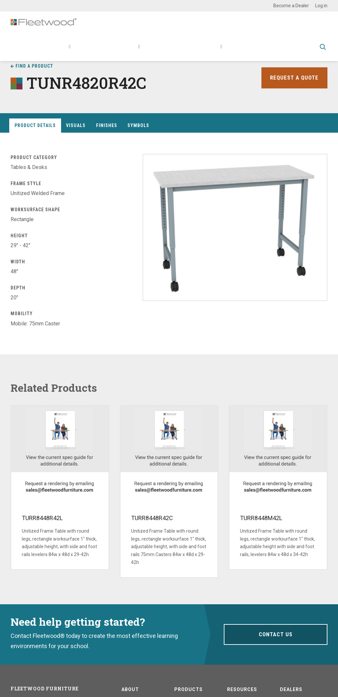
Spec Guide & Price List (282, 51)
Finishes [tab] (106, 125)
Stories (189, 51)
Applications (92, 51)
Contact (239, 51)
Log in (321, 5)
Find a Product (34, 66)
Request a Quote (293, 77)
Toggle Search (323, 52)
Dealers (291, 689)
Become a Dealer (291, 5)
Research (126, 51)
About (212, 51)
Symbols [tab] (138, 125)
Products (56, 51)
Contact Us (275, 634)
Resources (160, 51)
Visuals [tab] (75, 125)
